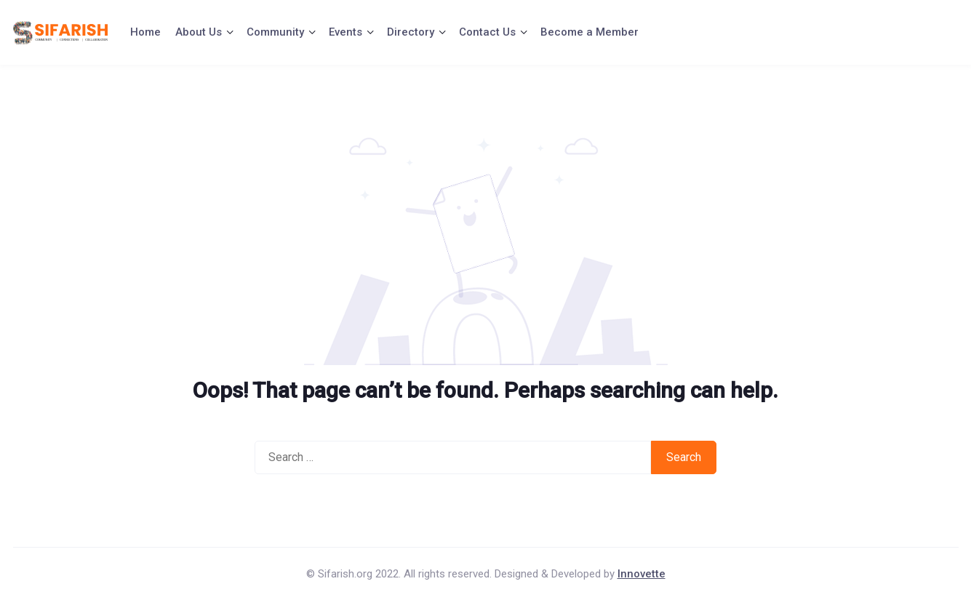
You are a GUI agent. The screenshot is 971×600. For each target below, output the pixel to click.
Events (345, 32)
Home (145, 32)
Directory (410, 32)
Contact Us (487, 32)
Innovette (642, 573)
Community (275, 32)
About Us (198, 32)
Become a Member (589, 32)
